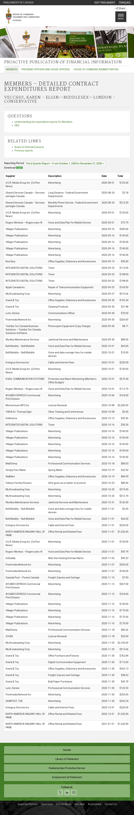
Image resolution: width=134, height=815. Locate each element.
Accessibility (95, 804)
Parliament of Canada (18, 2)
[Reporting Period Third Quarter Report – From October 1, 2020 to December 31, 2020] (64, 163)
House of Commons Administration (96, 69)
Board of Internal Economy (29, 147)
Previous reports (24, 150)
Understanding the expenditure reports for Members (43, 121)
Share (120, 8)
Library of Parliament (67, 759)
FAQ (17, 125)
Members (12, 69)
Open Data (47, 804)
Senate (67, 750)
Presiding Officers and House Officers (45, 69)
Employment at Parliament (67, 777)
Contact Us (111, 804)
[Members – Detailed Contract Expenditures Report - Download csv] (19, 167)
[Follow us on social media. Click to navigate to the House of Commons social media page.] (67, 790)
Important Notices (28, 804)
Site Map (80, 804)
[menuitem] (104, 2)
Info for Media (64, 804)
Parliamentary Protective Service (67, 768)
